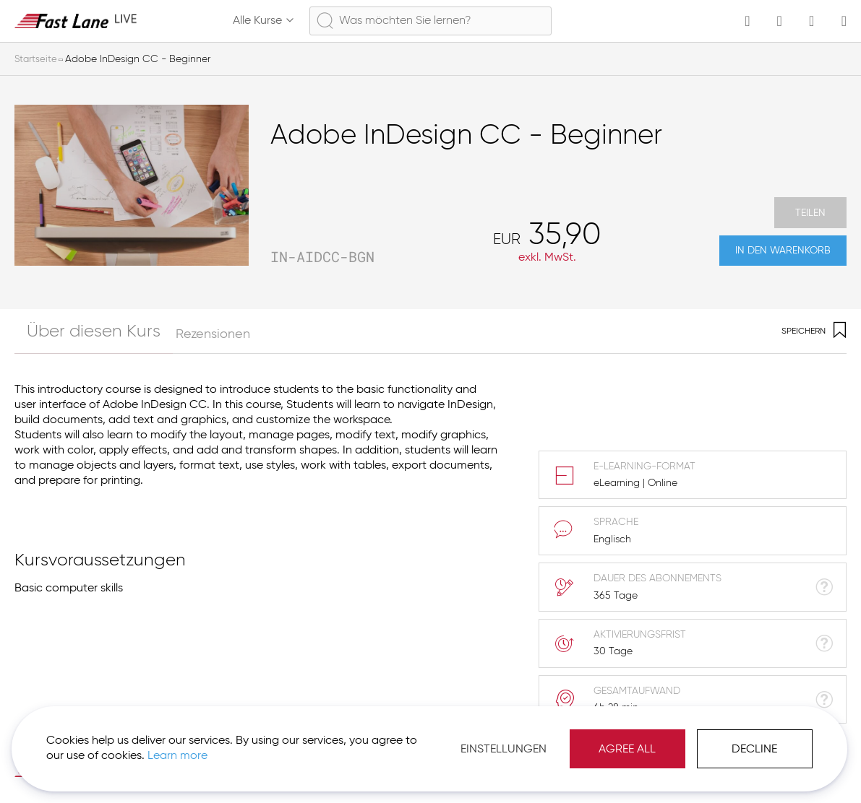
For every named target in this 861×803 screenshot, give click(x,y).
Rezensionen (174, 334)
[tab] (75, 331)
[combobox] (430, 20)
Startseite (36, 59)
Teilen (810, 204)
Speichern (814, 332)
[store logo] (75, 20)
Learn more (204, 744)
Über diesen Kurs (64, 334)
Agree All (613, 738)
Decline (740, 738)
